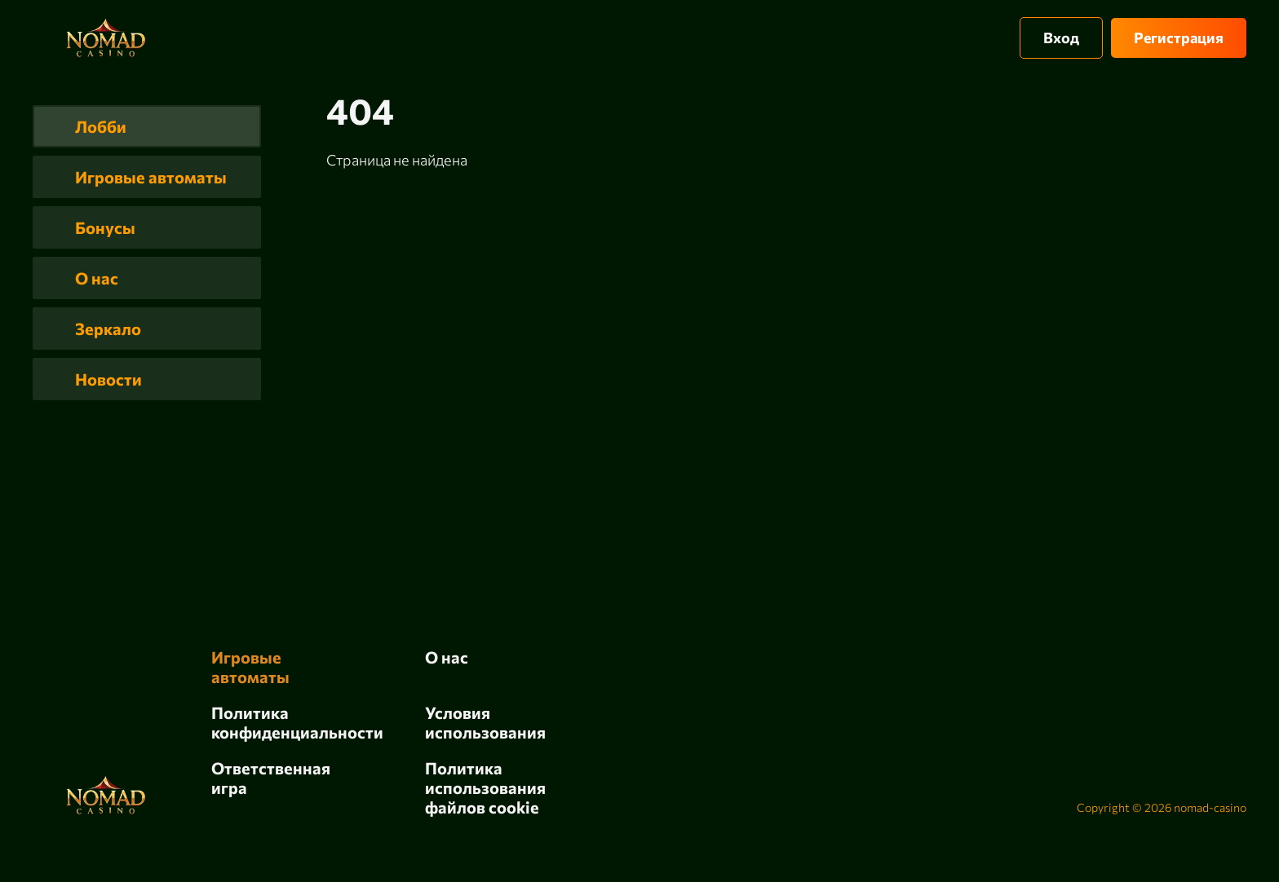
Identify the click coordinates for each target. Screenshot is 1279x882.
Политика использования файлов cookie (485, 787)
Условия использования (485, 722)
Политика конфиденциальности (297, 722)
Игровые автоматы (151, 177)
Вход (1061, 37)
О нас (96, 278)
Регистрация (1179, 37)
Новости (108, 379)
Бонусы (105, 227)
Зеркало (108, 328)
